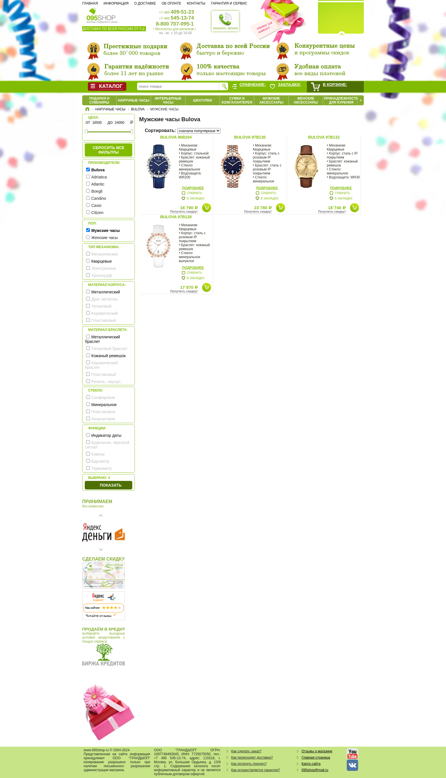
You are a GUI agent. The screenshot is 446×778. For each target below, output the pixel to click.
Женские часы (104, 237)
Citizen (97, 212)
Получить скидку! (184, 211)
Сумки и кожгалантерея (237, 100)
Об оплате (171, 3)
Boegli (96, 191)
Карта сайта (311, 764)
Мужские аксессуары (271, 100)
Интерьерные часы (168, 100)
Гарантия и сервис (229, 3)
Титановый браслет (109, 348)
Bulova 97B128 (175, 217)
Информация (116, 3)
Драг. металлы (104, 299)
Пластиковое (103, 411)
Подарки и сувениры (99, 100)
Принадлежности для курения (341, 100)
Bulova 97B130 (249, 137)
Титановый (101, 306)
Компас (98, 454)
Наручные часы (133, 100)
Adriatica (99, 177)
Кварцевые (101, 261)
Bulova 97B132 (323, 137)
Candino (98, 198)
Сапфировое (103, 397)
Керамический (104, 313)
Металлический (105, 292)
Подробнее (193, 188)
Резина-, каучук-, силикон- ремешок (103, 383)
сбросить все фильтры (109, 150)
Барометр (100, 461)
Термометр (101, 468)
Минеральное (104, 404)
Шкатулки (202, 100)
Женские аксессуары (306, 100)
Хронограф (101, 275)
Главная (90, 3)
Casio (96, 205)
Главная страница (316, 758)
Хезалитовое (103, 419)
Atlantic (97, 184)
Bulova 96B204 (175, 137)
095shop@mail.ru (315, 770)
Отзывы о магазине (317, 751)
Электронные (103, 268)
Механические (104, 254)
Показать (110, 485)
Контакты (196, 3)
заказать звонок (225, 21)
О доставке (145, 3)
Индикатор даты (106, 435)
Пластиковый (103, 320)
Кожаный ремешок (108, 355)
